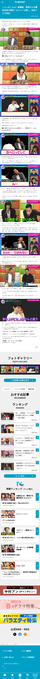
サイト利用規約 (28, 657)
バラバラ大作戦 (18, 340)
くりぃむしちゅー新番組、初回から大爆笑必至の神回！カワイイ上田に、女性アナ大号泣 (14, 644)
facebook (20, 634)
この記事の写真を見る (20, 380)
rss (25, 634)
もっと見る (20, 476)
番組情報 (31, 389)
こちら (10, 338)
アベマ (18, 331)
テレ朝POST (20, 2)
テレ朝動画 (27, 651)
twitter (14, 634)
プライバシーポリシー (11, 666)
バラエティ (7, 389)
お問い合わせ (9, 657)
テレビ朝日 (8, 651)
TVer (21, 331)
